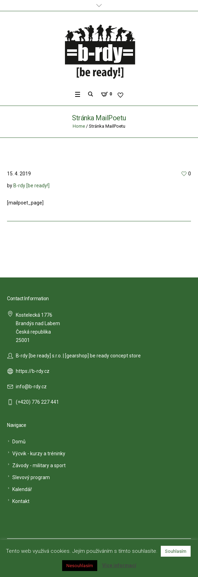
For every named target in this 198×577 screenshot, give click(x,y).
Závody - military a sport (39, 465)
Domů (19, 441)
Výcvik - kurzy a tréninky (38, 453)
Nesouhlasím (79, 565)
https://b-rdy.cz (33, 371)
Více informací (119, 565)
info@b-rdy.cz (31, 386)
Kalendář (22, 489)
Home (79, 126)
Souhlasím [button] (175, 551)
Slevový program (31, 477)
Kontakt (20, 501)
